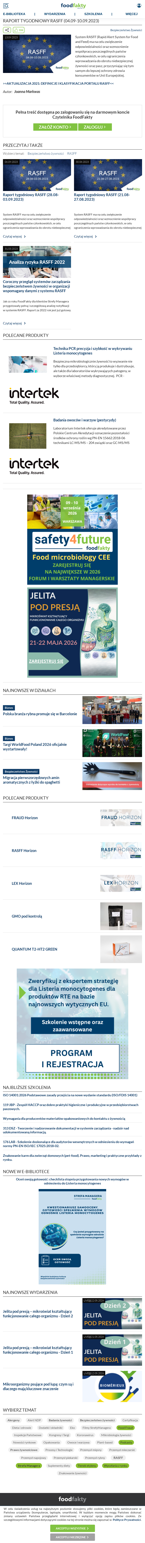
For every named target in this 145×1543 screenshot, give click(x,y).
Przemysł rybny (95, 1457)
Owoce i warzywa (78, 1442)
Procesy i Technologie (58, 1450)
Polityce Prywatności (127, 1519)
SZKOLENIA (93, 14)
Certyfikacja (130, 1420)
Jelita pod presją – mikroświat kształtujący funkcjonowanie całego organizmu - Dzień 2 (38, 1313)
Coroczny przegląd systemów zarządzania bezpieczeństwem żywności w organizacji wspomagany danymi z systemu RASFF (36, 286)
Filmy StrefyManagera (97, 1427)
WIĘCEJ (132, 14)
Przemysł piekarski (65, 1457)
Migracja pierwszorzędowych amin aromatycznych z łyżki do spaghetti (31, 779)
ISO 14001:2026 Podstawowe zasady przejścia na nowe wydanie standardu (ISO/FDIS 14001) (70, 1095)
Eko (72, 1427)
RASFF (72, 153)
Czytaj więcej (12, 236)
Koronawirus (85, 1435)
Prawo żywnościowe (24, 1450)
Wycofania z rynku (115, 1465)
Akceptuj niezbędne (71, 1537)
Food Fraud (125, 1427)
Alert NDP (34, 1420)
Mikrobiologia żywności (116, 1435)
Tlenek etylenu (87, 1465)
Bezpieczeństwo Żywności (126, 30)
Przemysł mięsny (91, 1450)
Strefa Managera (29, 1465)
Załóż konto (53, 127)
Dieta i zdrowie (21, 1427)
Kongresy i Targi (59, 1435)
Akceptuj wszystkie (71, 1528)
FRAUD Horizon (25, 817)
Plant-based (105, 1442)
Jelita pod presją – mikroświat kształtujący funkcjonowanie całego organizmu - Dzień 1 (38, 1349)
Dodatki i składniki (50, 1427)
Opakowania (51, 1442)
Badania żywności (60, 1420)
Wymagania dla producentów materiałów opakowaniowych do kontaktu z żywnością (64, 1118)
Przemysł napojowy (33, 1457)
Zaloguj (93, 127)
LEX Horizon (22, 883)
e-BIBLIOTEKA (14, 14)
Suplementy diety (59, 1465)
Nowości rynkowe (24, 1442)
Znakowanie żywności (72, 1473)
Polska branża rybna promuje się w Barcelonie (40, 714)
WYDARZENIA (54, 14)
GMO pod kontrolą (27, 916)
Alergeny (14, 1420)
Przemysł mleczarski (122, 1450)
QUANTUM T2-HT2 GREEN (34, 949)
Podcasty (126, 1442)
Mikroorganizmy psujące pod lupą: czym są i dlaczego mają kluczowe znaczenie (38, 1386)
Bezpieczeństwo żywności (46, 153)
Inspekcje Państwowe (27, 1435)
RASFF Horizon (24, 850)
